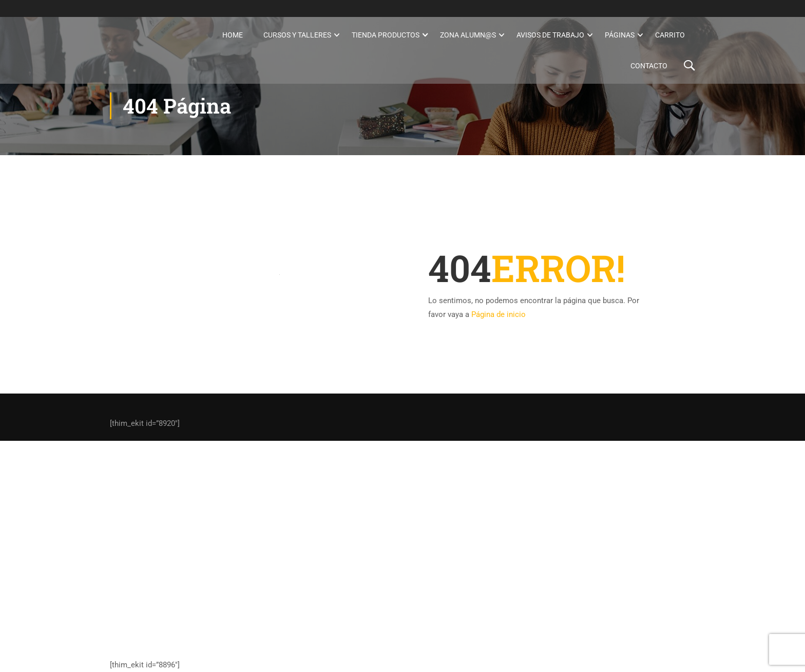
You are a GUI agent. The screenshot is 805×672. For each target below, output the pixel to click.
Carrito (670, 35)
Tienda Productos (385, 35)
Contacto (648, 66)
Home (232, 35)
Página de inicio (498, 314)
